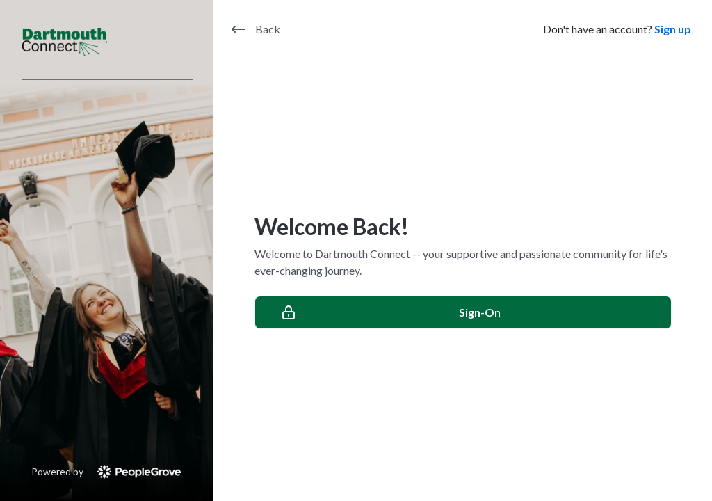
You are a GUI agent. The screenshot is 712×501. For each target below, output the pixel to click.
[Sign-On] (463, 312)
